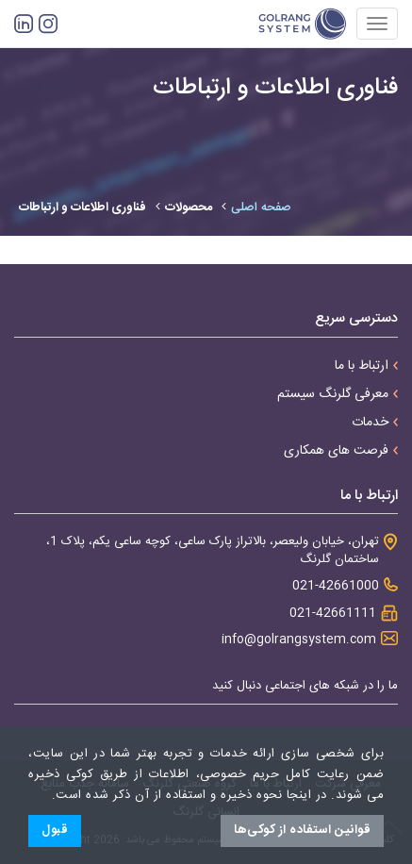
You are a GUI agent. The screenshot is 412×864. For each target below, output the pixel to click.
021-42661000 (335, 586)
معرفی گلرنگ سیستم (337, 394)
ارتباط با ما (366, 366)
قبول (54, 830)
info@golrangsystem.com (299, 640)
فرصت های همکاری (341, 450)
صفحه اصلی (261, 207)
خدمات (375, 422)
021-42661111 (332, 614)
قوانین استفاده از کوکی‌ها (302, 830)
